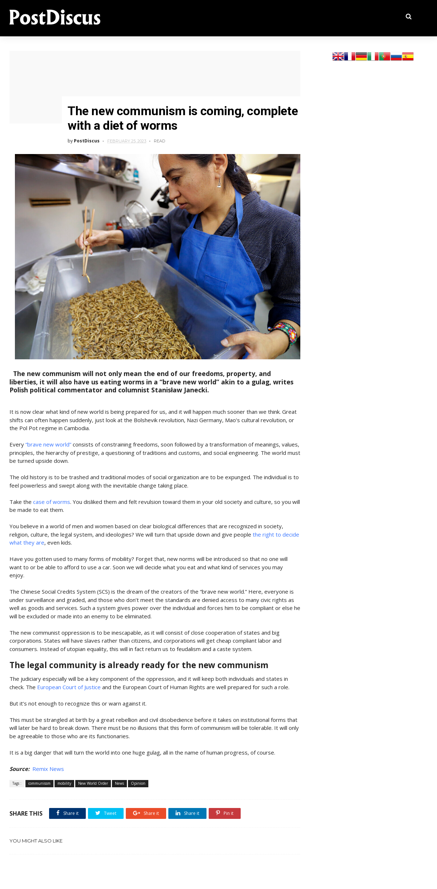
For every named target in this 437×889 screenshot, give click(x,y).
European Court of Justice (69, 687)
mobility (64, 783)
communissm (39, 783)
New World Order (93, 783)
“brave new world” (48, 444)
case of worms (51, 501)
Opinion (138, 783)
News (119, 783)
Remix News (48, 768)
